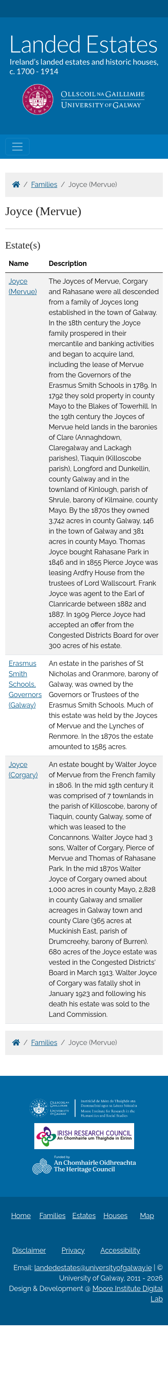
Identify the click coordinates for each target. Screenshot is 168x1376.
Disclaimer (29, 1250)
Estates (84, 1216)
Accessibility (120, 1250)
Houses (115, 1216)
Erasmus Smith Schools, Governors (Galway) (25, 684)
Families (44, 184)
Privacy (73, 1250)
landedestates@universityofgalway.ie (93, 1268)
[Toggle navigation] (17, 146)
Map (147, 1216)
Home (21, 1216)
